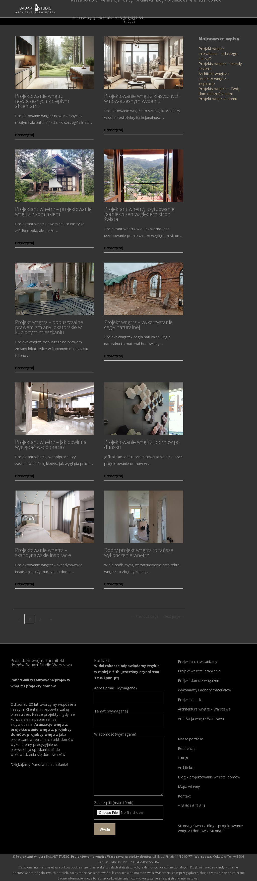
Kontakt (184, 796)
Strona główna (190, 825)
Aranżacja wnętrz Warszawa (201, 718)
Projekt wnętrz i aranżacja (199, 671)
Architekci (186, 767)
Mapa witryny (189, 786)
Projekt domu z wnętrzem (199, 680)
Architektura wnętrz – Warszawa (204, 709)
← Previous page (144, 616)
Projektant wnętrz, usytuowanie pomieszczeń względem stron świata (139, 214)
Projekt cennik (189, 699)
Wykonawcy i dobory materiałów (204, 690)
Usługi (183, 758)
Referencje (187, 748)
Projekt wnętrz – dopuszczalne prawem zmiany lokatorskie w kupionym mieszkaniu (49, 327)
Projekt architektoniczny (197, 661)
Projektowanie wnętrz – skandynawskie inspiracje (43, 552)
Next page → (174, 616)
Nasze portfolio (190, 739)
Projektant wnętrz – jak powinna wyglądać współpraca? (51, 444)
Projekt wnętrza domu (218, 98)
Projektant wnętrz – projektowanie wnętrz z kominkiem (53, 211)
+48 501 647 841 (191, 805)
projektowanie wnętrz (32, 729)
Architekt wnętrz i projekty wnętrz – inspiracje (214, 78)
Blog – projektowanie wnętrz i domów (209, 777)
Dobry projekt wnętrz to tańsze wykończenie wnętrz (138, 552)
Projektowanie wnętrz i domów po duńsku (142, 444)
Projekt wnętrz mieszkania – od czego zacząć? (218, 53)
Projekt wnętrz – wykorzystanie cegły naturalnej (138, 325)
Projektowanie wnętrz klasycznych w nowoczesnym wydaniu (142, 98)
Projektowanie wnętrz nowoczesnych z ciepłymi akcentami (42, 101)
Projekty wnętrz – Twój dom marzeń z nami (219, 91)
